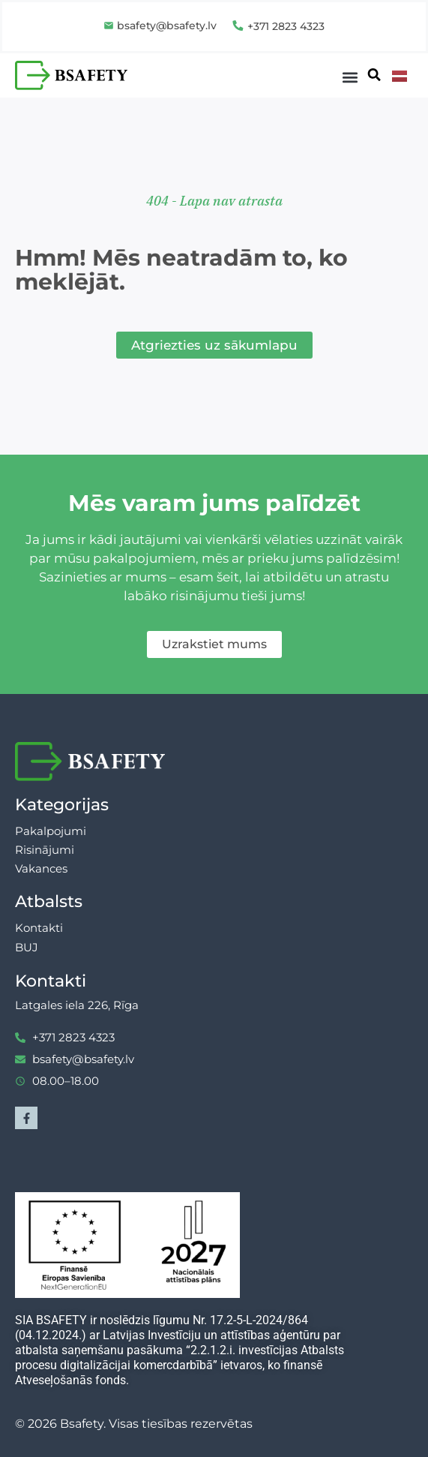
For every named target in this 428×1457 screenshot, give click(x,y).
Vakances (41, 868)
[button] (350, 77)
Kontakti (39, 928)
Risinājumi (44, 850)
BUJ (26, 947)
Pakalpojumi (50, 831)
